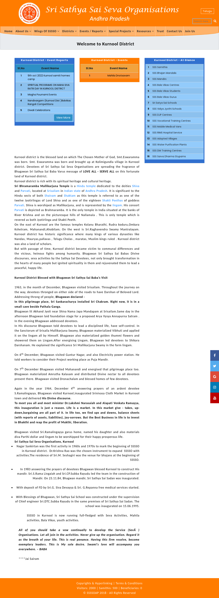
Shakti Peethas (112, 200)
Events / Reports (93, 31)
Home (8, 31)
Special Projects (121, 31)
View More (63, 118)
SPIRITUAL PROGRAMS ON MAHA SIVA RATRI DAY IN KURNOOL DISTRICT (48, 86)
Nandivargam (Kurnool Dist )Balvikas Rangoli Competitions (49, 102)
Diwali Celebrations (39, 110)
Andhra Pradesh (96, 191)
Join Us (190, 31)
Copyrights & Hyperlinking (94, 583)
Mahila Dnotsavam (118, 75)
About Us (23, 31)
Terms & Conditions (129, 583)
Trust (160, 31)
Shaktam (70, 196)
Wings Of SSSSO (46, 31)
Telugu (207, 11)
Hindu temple (86, 186)
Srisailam (53, 191)
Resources (145, 31)
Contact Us (174, 31)
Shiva (135, 186)
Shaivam (50, 196)
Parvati (25, 191)
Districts (69, 31)
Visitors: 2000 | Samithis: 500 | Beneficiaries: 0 (109, 588)
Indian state (72, 191)
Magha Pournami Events (42, 94)
